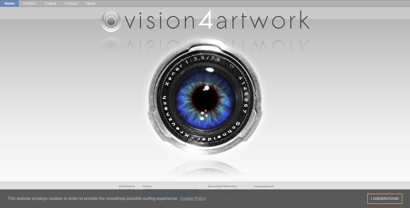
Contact (71, 3)
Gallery (50, 3)
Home (9, 3)
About (90, 3)
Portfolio (29, 3)
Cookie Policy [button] (193, 198)
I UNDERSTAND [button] (385, 198)
